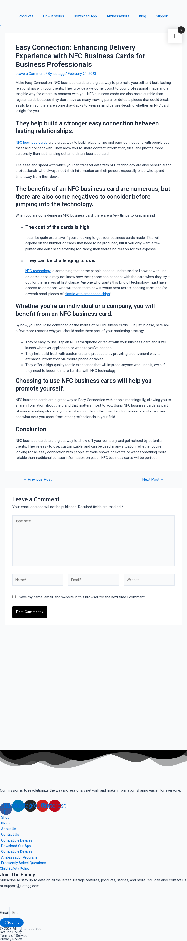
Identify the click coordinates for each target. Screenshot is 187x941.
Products (26, 16)
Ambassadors (118, 16)
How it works (53, 16)
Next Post (153, 480)
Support (162, 16)
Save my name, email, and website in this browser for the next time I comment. (82, 597)
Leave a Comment (30, 74)
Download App (85, 16)
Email (4, 912)
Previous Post (37, 480)
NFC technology (38, 271)
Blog (142, 16)
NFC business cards (31, 142)
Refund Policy (11, 932)
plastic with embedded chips (87, 294)
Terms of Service (14, 935)
